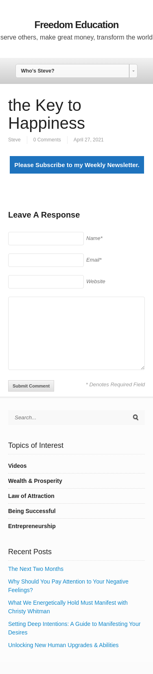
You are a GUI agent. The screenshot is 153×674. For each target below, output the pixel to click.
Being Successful (32, 511)
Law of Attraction (31, 496)
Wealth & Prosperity (35, 481)
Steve (14, 140)
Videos (17, 466)
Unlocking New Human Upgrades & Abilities (63, 645)
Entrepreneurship (32, 526)
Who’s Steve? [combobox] (38, 71)
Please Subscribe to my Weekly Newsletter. (76, 164)
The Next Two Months (35, 569)
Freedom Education (76, 24)
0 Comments (47, 140)
